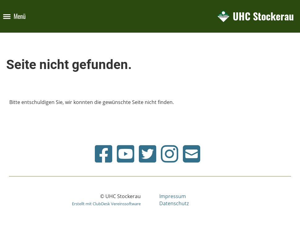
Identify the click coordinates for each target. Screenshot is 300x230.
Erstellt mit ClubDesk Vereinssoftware (106, 203)
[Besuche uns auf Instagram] (169, 153)
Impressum (172, 196)
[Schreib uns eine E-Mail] (191, 153)
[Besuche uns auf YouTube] (125, 153)
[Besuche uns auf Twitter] (147, 153)
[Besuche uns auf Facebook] (103, 153)
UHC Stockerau (263, 16)
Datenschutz (174, 203)
